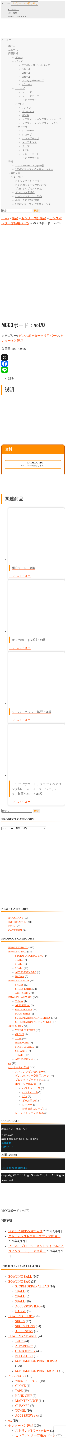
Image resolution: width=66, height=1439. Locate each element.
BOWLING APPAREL (20, 935)
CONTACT (13, 9)
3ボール (26, 77)
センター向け (15, 177)
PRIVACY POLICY (17, 16)
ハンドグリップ (30, 138)
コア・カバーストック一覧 (29, 165)
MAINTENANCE (24, 984)
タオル (25, 150)
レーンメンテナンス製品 (28, 196)
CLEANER (21, 988)
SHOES (19, 922)
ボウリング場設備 (25, 192)
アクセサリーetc (30, 158)
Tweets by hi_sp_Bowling (14, 1106)
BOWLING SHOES (18, 918)
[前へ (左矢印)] (2, 1432)
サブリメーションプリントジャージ (41, 119)
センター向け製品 (33, 218)
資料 (10, 161)
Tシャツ (26, 107)
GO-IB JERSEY (23, 947)
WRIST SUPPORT (25, 968)
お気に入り (14, 173)
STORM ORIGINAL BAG (29, 893)
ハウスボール (30, 1030)
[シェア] (6, 1427)
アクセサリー (29, 100)
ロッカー (27, 1042)
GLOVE (19, 972)
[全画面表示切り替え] (9, 1427)
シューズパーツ (30, 96)
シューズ (20, 88)
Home (5, 218)
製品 (15, 218)
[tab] (36, 316)
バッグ (18, 61)
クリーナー (28, 130)
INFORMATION (17, 859)
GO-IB (25, 115)
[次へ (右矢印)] (6, 1432)
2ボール (26, 73)
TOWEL (19, 993)
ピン (24, 1034)
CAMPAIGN (15, 868)
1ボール (26, 69)
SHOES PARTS (23, 926)
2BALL (19, 902)
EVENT (12, 864)
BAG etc (19, 914)
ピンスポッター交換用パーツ (31, 185)
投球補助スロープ (32, 1046)
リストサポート (30, 154)
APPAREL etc (22, 943)
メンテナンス (29, 142)
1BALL (19, 897)
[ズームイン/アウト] (13, 1427)
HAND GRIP (22, 980)
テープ (25, 146)
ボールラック (30, 1038)
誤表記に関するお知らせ (25, 1169)
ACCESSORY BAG (25, 910)
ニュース (13, 49)
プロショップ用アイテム (28, 188)
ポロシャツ (28, 111)
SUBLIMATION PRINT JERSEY (33, 955)
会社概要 (12, 13)
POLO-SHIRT (22, 951)
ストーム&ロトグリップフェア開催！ (34, 1174)
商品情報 (13, 53)
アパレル (20, 103)
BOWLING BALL (18, 885)
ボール (18, 57)
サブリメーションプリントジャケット (42, 123)
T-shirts (19, 939)
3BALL (19, 906)
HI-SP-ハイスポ (20, 514)
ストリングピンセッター (28, 181)
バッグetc (27, 84)
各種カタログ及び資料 (27, 200)
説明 (11, 316)
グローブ (27, 134)
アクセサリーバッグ (33, 80)
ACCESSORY (22, 931)
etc (9, 1001)
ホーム (12, 46)
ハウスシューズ (31, 1026)
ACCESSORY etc (24, 997)
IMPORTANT (15, 855)
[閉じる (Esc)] (2, 1427)
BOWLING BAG (17, 889)
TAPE (18, 976)
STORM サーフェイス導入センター (34, 169)
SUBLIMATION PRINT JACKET (33, 959)
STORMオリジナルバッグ (36, 65)
